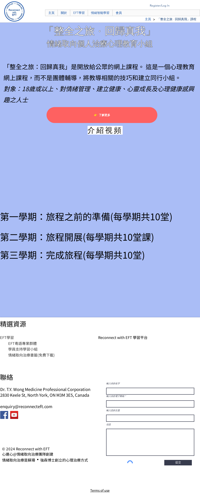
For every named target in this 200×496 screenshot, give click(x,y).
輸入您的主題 (113, 410)
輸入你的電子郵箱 (115, 396)
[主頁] (148, 19)
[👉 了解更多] (102, 115)
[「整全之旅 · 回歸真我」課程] (176, 19)
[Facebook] (4, 415)
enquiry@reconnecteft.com (26, 406)
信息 (108, 424)
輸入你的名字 (113, 383)
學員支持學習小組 (23, 349)
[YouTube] (14, 415)
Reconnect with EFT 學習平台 (123, 337)
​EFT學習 (7, 337)
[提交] (178, 462)
